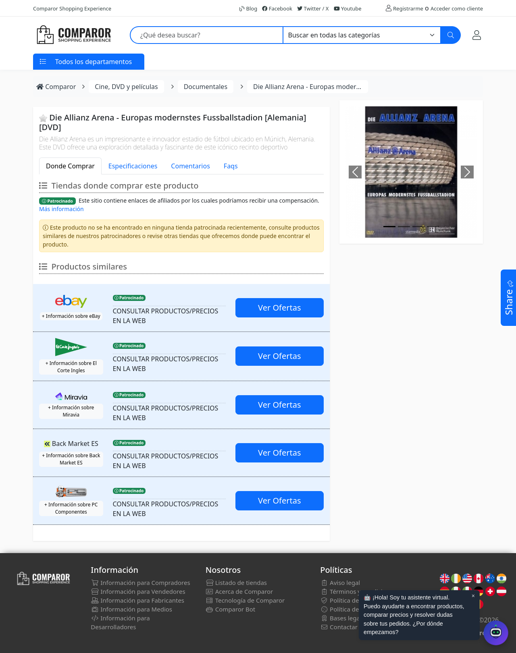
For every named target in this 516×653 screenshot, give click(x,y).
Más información (61, 209)
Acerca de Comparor (239, 591)
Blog (248, 8)
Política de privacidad (355, 600)
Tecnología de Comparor (245, 600)
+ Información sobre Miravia (71, 411)
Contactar (339, 627)
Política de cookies (351, 609)
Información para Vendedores (138, 591)
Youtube (348, 8)
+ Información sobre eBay (71, 316)
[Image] (389, 226)
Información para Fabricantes (137, 600)
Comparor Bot (230, 609)
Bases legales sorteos (355, 618)
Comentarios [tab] (190, 166)
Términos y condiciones (358, 591)
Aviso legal (340, 582)
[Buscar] (451, 35)
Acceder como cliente (457, 8)
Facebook (277, 8)
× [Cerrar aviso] (473, 596)
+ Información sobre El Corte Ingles (71, 367)
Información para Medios (131, 609)
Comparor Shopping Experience (72, 8)
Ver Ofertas (279, 307)
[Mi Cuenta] (476, 34)
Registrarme (408, 8)
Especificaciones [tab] (133, 166)
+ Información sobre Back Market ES (71, 459)
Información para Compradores (140, 582)
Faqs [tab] (231, 166)
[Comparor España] (73, 35)
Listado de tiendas (236, 582)
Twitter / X (313, 8)
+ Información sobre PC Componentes (71, 508)
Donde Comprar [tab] (70, 166)
